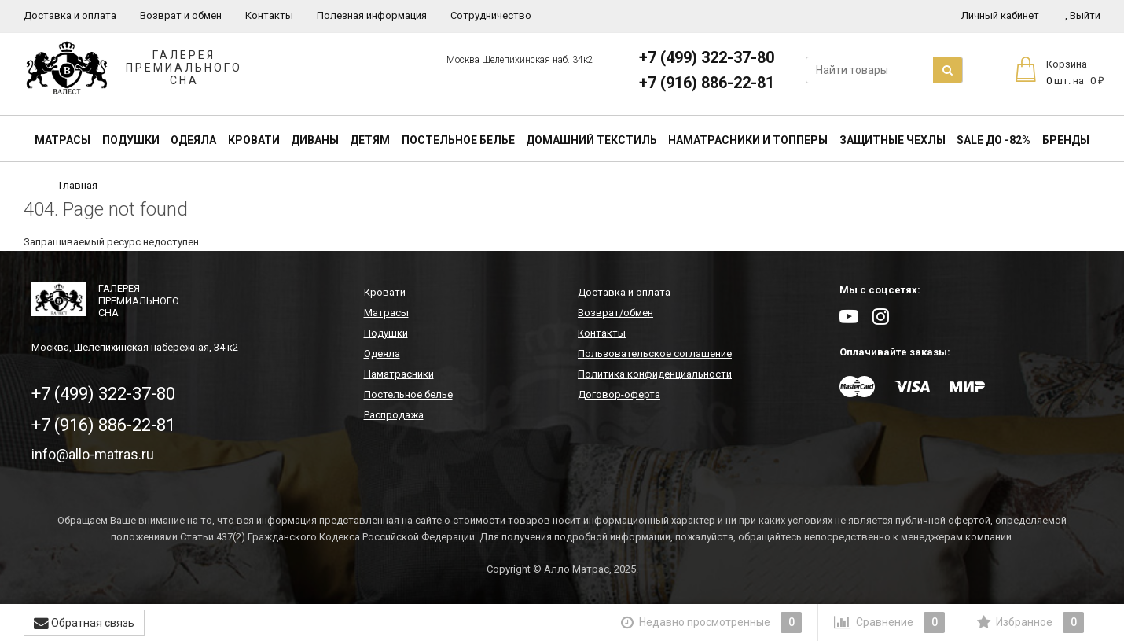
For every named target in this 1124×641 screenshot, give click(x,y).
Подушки (131, 140)
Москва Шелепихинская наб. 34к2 (519, 59)
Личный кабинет (1000, 15)
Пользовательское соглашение (655, 353)
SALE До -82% (993, 140)
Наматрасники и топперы (748, 140)
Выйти (1082, 15)
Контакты (269, 15)
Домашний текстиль (591, 140)
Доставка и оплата (70, 15)
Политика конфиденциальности (655, 374)
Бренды (1065, 140)
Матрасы (62, 140)
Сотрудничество (490, 15)
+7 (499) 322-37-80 (706, 57)
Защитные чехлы (892, 140)
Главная (78, 185)
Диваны (315, 140)
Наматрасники (399, 374)
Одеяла (193, 140)
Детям (370, 140)
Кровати (254, 140)
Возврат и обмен (181, 15)
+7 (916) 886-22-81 (706, 82)
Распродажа (394, 415)
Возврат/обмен (615, 313)
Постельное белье (458, 140)
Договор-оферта (619, 394)
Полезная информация (372, 15)
